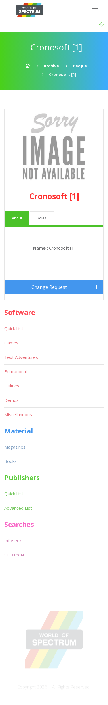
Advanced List (18, 508)
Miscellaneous (18, 414)
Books (10, 461)
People (80, 66)
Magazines (15, 447)
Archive (51, 66)
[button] (101, 24)
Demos (11, 400)
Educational (15, 371)
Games (11, 343)
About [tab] (17, 218)
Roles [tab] (42, 218)
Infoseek (13, 540)
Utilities (11, 386)
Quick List (13, 328)
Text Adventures (21, 357)
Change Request (49, 287)
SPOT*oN (14, 555)
